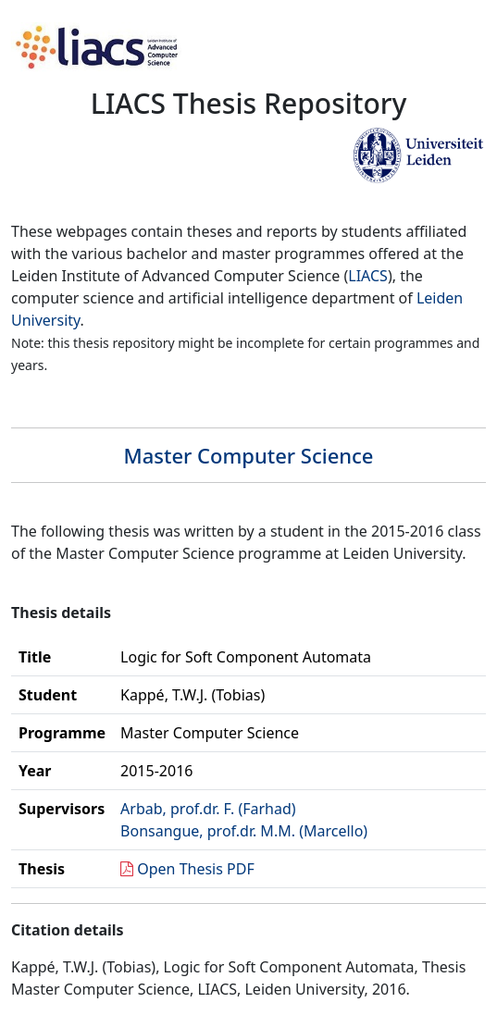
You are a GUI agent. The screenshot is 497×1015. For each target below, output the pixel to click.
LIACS (368, 276)
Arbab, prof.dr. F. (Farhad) (208, 808)
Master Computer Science (248, 455)
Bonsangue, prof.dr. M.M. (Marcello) (243, 831)
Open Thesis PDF (196, 869)
